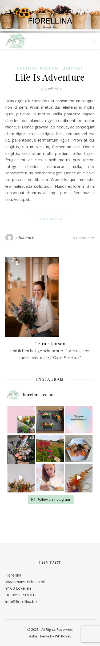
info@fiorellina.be (21, 601)
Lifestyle (72, 68)
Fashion (49, 68)
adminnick (24, 237)
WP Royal (62, 636)
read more (50, 218)
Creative (27, 68)
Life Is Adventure (50, 77)
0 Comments (84, 237)
